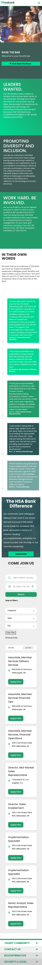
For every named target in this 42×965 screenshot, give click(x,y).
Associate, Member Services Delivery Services (20, 661)
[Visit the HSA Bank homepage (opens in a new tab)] (6, 2)
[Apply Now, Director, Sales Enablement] (15, 824)
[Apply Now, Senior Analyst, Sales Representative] (15, 923)
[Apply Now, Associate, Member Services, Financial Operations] (15, 755)
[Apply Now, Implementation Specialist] (15, 857)
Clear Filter (10, 633)
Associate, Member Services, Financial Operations (20, 734)
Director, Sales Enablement (17, 806)
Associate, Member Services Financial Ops (20, 697)
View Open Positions (21, 63)
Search (21, 594)
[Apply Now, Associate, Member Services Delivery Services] (15, 681)
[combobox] (21, 586)
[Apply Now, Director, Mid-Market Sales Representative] (15, 791)
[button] (32, 586)
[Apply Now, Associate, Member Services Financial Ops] (15, 718)
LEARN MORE (21, 554)
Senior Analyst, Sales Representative (20, 905)
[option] (21, 42)
